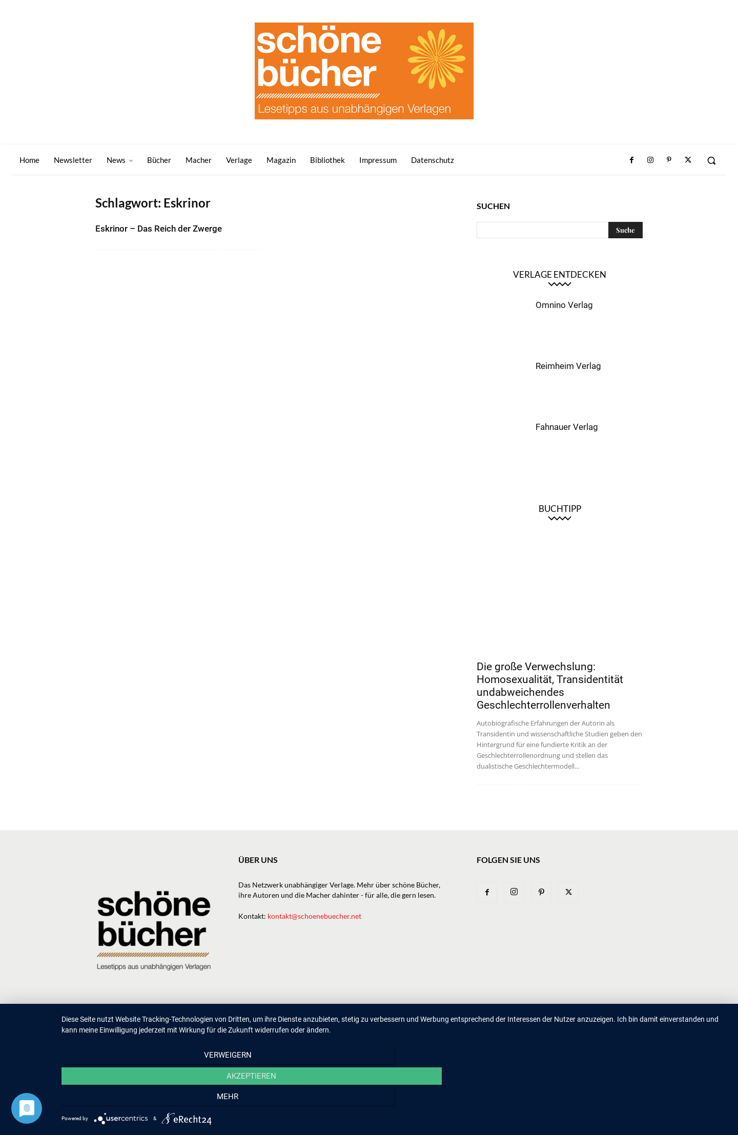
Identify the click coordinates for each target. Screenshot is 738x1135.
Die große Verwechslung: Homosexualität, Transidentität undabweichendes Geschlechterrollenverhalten (550, 686)
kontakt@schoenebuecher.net (314, 916)
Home (262, 1020)
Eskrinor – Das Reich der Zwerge (158, 228)
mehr (628, 1099)
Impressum (571, 1020)
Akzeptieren (395, 1099)
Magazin (482, 1020)
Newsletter (301, 1020)
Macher (444, 1020)
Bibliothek (525, 1020)
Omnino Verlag (564, 305)
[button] (711, 160)
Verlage (407, 1020)
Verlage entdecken (559, 274)
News (339, 1020)
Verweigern (162, 1099)
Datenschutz (621, 1020)
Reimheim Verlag (568, 366)
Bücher (370, 1020)
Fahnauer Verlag (567, 427)
